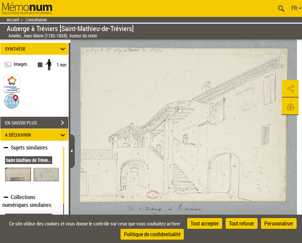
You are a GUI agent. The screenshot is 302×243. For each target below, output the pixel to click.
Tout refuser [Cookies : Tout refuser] (241, 223)
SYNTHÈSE (36, 49)
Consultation (36, 20)
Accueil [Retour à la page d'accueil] (13, 20)
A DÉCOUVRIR (36, 135)
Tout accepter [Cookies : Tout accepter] (205, 223)
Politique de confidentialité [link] (152, 234)
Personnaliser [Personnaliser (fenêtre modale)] (278, 223)
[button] (11, 101)
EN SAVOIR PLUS (36, 123)
